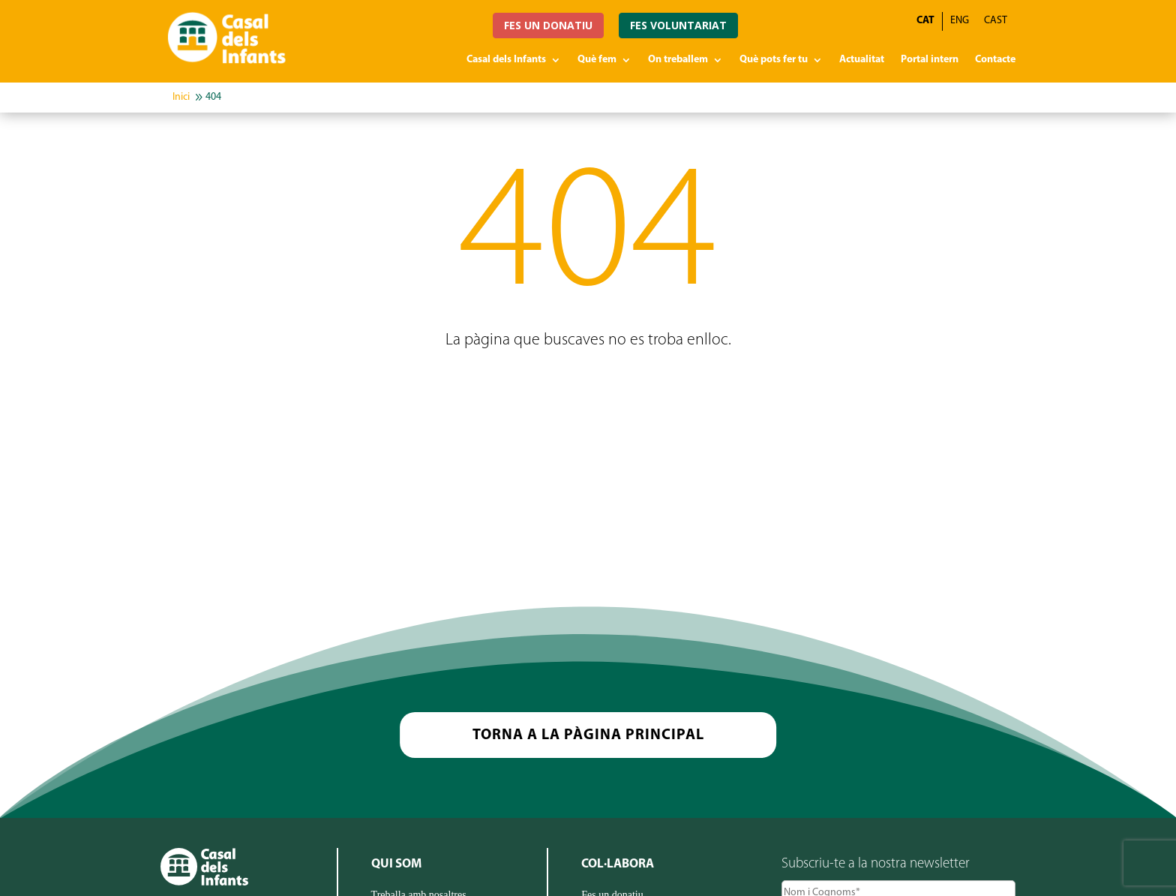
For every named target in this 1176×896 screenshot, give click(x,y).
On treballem (678, 60)
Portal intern (929, 60)
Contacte (995, 60)
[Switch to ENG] (959, 21)
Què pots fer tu (774, 60)
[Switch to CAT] (925, 21)
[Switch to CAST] (995, 21)
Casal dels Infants (506, 60)
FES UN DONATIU (548, 25)
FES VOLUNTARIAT (678, 25)
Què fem (597, 60)
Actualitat (861, 60)
